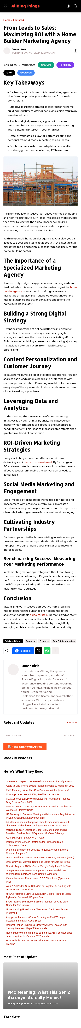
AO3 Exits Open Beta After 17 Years (25, 837)
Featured (18, 19)
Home (6, 19)
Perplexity (65, 64)
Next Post (69, 735)
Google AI (26, 72)
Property (44, 641)
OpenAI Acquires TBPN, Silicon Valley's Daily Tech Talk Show (38, 866)
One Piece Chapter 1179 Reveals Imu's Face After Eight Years (39, 781)
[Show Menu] (5, 6)
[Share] (74, 50)
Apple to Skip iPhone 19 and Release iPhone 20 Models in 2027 (40, 785)
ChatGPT (46, 64)
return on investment (38, 462)
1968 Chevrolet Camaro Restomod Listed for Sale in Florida (38, 861)
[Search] (75, 6)
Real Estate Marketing (64, 641)
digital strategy (39, 615)
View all (70, 722)
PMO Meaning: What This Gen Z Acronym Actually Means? (37, 790)
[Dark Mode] (68, 6)
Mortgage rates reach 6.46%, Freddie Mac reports (32, 794)
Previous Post (13, 735)
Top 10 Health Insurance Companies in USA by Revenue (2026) (40, 857)
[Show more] (55, 650)
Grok (9, 72)
